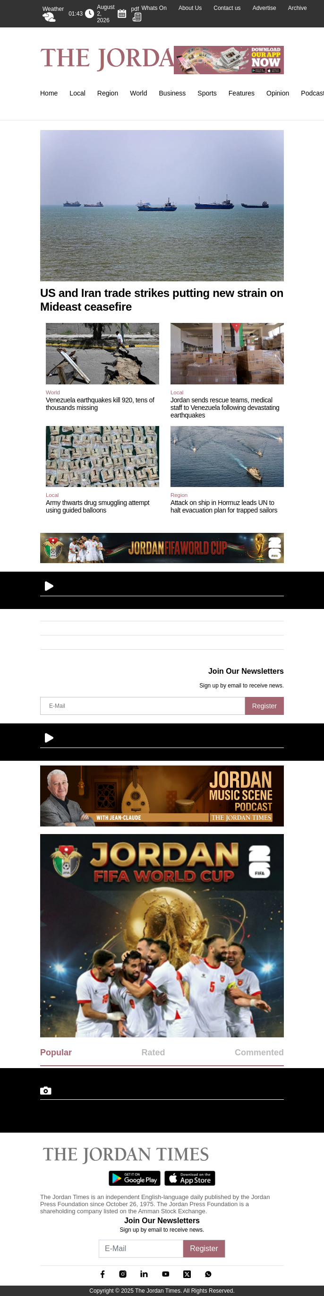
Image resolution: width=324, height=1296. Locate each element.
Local (77, 93)
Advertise (264, 8)
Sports (206, 93)
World (138, 93)
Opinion (277, 93)
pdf (136, 14)
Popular (56, 1052)
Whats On (154, 8)
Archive (297, 8)
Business (172, 93)
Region (107, 93)
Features (242, 93)
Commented (259, 1052)
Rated (153, 1052)
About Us (190, 8)
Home (49, 93)
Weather (53, 14)
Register (264, 706)
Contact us (226, 8)
